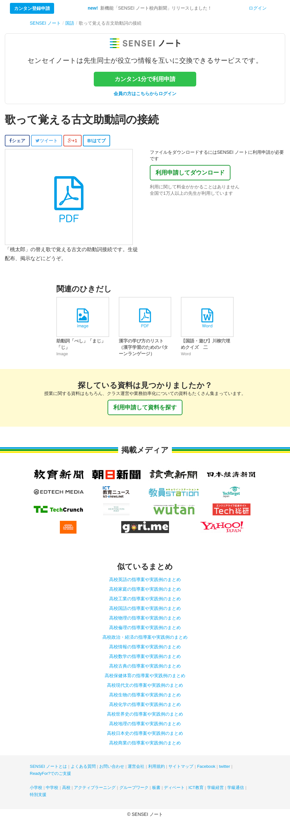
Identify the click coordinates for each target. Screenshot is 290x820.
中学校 (52, 787)
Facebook (206, 766)
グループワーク (134, 787)
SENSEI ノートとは (48, 766)
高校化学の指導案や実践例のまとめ (145, 704)
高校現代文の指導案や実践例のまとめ (145, 685)
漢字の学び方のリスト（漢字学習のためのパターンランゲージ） (143, 347)
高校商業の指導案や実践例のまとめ (145, 742)
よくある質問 (83, 766)
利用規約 (156, 766)
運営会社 (136, 766)
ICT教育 (196, 787)
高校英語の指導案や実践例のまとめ (145, 579)
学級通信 (235, 787)
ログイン (258, 8)
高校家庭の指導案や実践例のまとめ (145, 589)
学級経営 (215, 787)
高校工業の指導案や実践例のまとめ (145, 598)
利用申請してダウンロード (190, 172)
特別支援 (38, 794)
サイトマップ (180, 766)
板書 (156, 787)
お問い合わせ (111, 766)
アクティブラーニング (95, 787)
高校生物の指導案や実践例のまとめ (145, 694)
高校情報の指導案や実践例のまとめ (145, 646)
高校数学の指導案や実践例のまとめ (145, 656)
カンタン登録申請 (32, 8)
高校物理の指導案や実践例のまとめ (145, 617)
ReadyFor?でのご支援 (50, 773)
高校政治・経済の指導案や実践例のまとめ (145, 637)
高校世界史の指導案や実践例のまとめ (145, 714)
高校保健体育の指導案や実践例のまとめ (145, 675)
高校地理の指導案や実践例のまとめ (145, 723)
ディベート (174, 787)
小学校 (36, 787)
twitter (224, 766)
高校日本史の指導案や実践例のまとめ (145, 733)
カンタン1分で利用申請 (145, 79)
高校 (66, 787)
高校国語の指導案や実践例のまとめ (145, 608)
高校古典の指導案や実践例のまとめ (145, 665)
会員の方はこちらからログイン (145, 93)
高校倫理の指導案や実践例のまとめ (145, 627)
